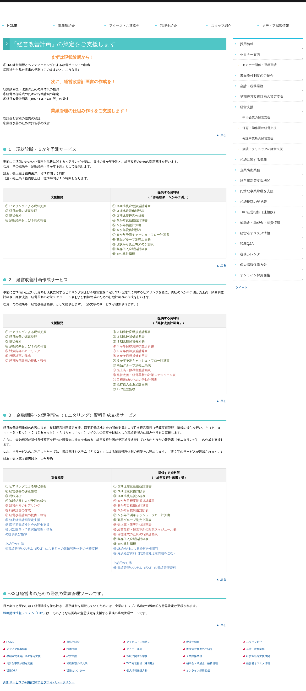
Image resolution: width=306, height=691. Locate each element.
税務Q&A (247, 244)
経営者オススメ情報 (255, 233)
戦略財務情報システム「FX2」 (24, 613)
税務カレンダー (251, 254)
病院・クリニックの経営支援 (262, 149)
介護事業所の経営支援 (257, 138)
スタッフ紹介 (221, 25)
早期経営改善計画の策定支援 (262, 96)
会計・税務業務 (251, 86)
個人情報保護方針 (253, 265)
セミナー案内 (250, 54)
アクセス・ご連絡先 (124, 25)
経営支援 (246, 107)
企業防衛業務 (250, 170)
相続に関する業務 (253, 159)
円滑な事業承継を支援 (256, 191)
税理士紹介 (168, 25)
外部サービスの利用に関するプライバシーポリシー (39, 682)
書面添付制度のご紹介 (256, 75)
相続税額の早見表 (253, 202)
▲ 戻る (221, 135)
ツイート (241, 287)
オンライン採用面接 (255, 275)
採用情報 (246, 44)
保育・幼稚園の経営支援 (259, 128)
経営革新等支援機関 (255, 180)
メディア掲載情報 (275, 25)
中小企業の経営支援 (256, 117)
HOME (12, 25)
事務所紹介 (66, 25)
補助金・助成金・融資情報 (260, 223)
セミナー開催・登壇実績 (259, 65)
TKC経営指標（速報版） (258, 212)
